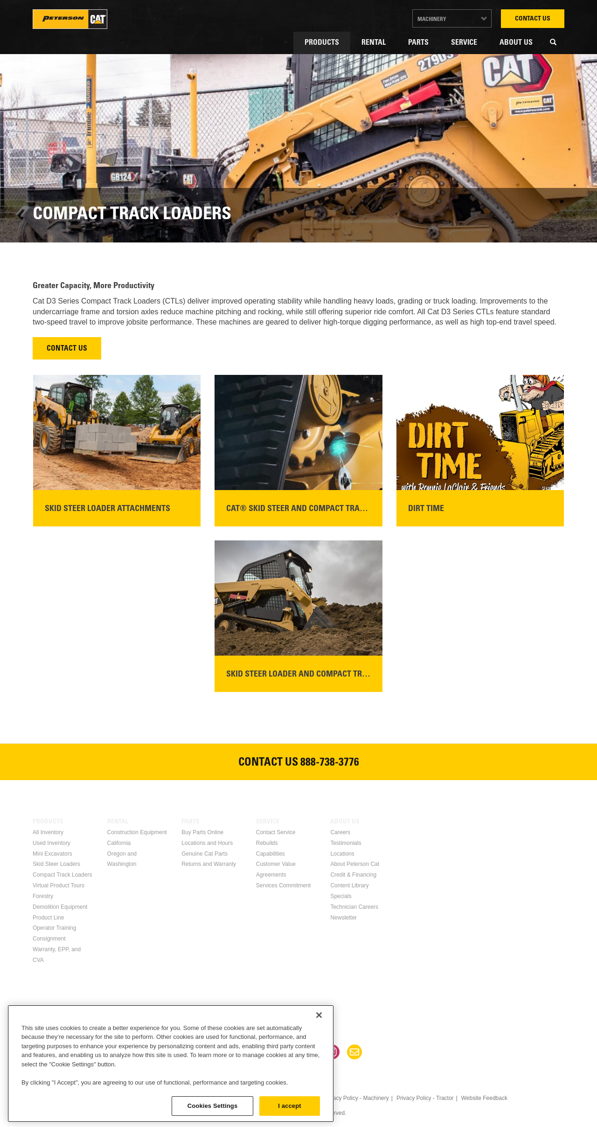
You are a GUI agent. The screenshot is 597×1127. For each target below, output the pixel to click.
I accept (289, 1105)
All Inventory (48, 832)
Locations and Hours (207, 843)
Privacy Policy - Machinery (356, 1098)
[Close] (319, 1015)
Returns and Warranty (208, 864)
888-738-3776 (329, 763)
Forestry (43, 896)
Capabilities (270, 853)
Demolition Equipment (60, 907)
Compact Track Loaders (62, 874)
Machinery (431, 19)
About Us (516, 43)
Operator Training (54, 928)
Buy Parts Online (202, 832)
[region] (170, 1063)
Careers (340, 832)
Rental (373, 43)
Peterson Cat (70, 19)
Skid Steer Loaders (56, 864)
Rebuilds (267, 843)
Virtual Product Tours (58, 885)
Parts (418, 43)
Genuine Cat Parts (204, 853)
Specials (340, 896)
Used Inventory (51, 843)
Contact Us (532, 19)
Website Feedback (484, 1098)
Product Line (48, 917)
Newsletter (343, 917)
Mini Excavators (52, 853)
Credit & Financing (353, 874)
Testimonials (345, 843)
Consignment (49, 938)
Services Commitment (283, 885)
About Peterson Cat (354, 864)
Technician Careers (354, 907)
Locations (342, 853)
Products (322, 43)
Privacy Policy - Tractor (425, 1098)
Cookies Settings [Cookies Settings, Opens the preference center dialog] (212, 1105)
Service (464, 43)
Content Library (349, 885)
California (119, 843)
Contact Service (276, 832)
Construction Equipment (137, 832)
